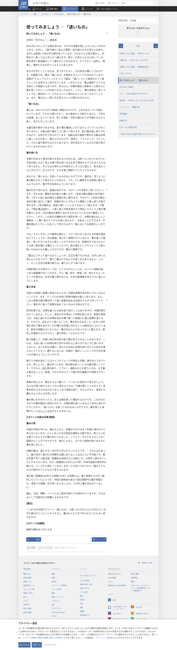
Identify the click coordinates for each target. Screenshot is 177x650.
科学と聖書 (27, 608)
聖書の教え (27, 569)
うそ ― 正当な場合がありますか (133, 93)
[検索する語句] (137, 3)
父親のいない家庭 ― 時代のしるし (134, 53)
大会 (81, 603)
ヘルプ (110, 594)
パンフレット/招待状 (59, 585)
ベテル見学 (84, 592)
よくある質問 (84, 580)
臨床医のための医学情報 (117, 585)
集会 (81, 596)
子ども (25, 601)
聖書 (53, 574)
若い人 (25, 597)
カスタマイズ (50, 644)
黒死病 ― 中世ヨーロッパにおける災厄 (136, 100)
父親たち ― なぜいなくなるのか (133, 60)
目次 (138, 45)
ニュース (83, 569)
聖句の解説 (27, 577)
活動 (81, 607)
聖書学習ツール (29, 585)
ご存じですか (125, 73)
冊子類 (54, 581)
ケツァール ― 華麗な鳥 (129, 106)
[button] (52, 9)
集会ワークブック (58, 597)
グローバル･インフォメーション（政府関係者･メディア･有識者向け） (141, 588)
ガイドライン (56, 608)
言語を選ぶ (123, 20)
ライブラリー (25, 14)
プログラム (56, 601)
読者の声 (123, 120)
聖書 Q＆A (27, 574)
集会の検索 (135, 574)
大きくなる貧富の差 (128, 127)
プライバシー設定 (103, 637)
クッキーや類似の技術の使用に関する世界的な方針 (45, 637)
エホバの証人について (88, 575)
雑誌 (35, 14)
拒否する (37, 644)
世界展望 (123, 113)
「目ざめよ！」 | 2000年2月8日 (52, 14)
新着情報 (134, 577)
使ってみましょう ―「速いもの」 (134, 80)
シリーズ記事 (56, 589)
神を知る (26, 604)
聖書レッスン (28, 581)
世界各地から (84, 615)
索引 (53, 604)
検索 (132, 581)
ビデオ (54, 616)
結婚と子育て (28, 593)
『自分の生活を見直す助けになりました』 (138, 133)
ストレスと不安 (29, 589)
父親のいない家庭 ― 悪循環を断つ (134, 66)
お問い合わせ (84, 588)
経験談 (82, 611)
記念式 (82, 599)
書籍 (53, 577)
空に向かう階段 (126, 86)
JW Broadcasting (58, 612)
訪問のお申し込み (86, 584)
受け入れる (24, 644)
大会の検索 (112, 577)
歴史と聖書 (27, 612)
